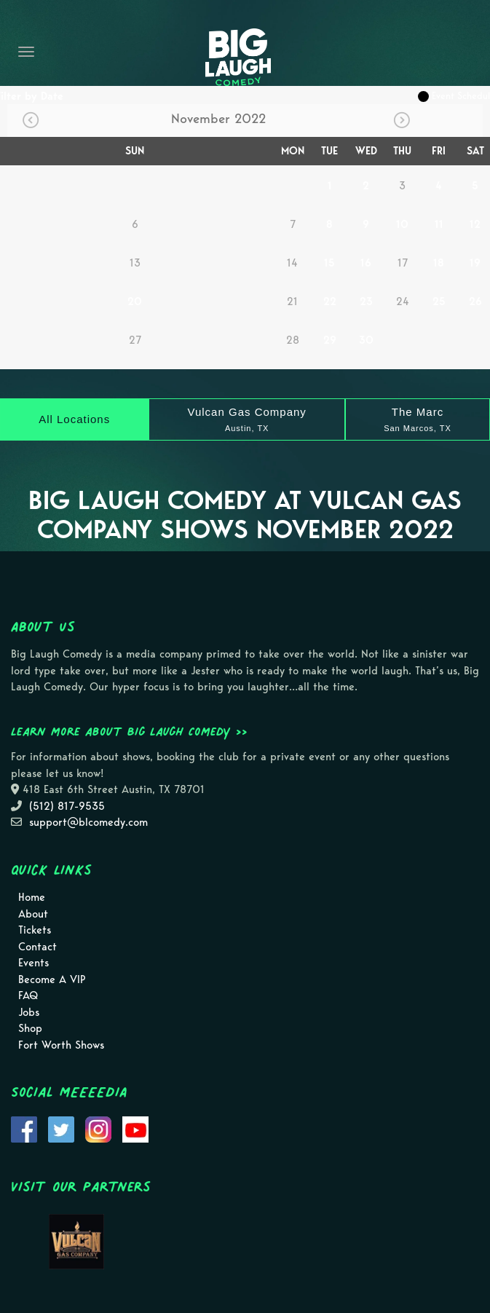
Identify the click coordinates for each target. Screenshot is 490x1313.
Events (33, 962)
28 (292, 340)
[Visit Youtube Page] (135, 1128)
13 (135, 262)
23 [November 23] (366, 301)
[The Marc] (417, 419)
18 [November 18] (438, 262)
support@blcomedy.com (88, 822)
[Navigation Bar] (26, 51)
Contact (37, 946)
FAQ (28, 995)
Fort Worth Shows (61, 1045)
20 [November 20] (134, 301)
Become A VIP (52, 979)
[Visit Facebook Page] (24, 1128)
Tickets (34, 930)
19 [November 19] (475, 262)
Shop (30, 1028)
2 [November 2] (366, 185)
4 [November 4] (438, 185)
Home (31, 897)
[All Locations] (74, 419)
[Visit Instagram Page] (98, 1128)
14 (292, 262)
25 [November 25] (439, 301)
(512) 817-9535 (67, 806)
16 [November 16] (365, 262)
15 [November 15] (329, 262)
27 (135, 340)
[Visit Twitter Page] (61, 1128)
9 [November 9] (366, 224)
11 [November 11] (439, 224)
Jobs (28, 1012)
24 (402, 301)
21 (292, 301)
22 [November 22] (329, 301)
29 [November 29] (329, 340)
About (33, 913)
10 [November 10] (402, 224)
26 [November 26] (475, 301)
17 (403, 262)
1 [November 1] (330, 185)
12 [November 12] (475, 224)
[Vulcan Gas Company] (247, 419)
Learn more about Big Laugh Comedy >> (129, 731)
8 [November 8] (329, 224)
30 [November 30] (366, 340)
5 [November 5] (475, 185)
